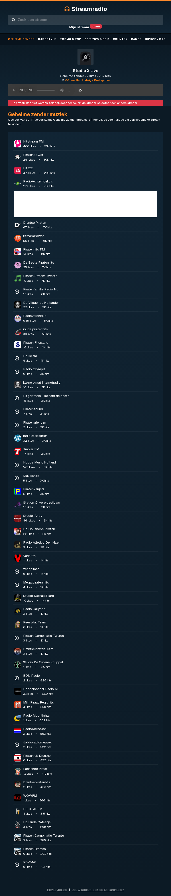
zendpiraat (90, 571)
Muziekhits (90, 478)
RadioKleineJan (90, 731)
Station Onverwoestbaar (90, 505)
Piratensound (90, 411)
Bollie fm (90, 358)
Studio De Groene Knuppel (90, 664)
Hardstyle (47, 39)
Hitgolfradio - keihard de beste (90, 398)
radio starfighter (90, 438)
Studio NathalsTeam (90, 598)
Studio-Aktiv (90, 518)
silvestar (90, 864)
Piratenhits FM (90, 252)
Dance (136, 39)
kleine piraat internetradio (90, 385)
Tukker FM (90, 451)
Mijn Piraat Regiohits (90, 705)
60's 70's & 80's (97, 39)
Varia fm (90, 558)
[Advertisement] (85, 204)
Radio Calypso (90, 611)
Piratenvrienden (90, 425)
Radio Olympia (90, 371)
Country (120, 39)
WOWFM (90, 798)
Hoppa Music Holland (90, 465)
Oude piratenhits (90, 331)
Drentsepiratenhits (90, 784)
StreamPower (90, 238)
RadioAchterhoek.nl (90, 183)
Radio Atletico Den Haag (90, 545)
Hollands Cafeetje (90, 824)
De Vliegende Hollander (90, 305)
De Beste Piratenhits (90, 265)
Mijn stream (85, 27)
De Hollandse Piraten (90, 531)
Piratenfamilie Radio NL (90, 291)
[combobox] (85, 20)
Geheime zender (21, 39)
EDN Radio (90, 678)
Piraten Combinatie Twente (90, 638)
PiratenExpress (90, 851)
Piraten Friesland (90, 345)
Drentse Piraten (90, 225)
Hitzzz (90, 170)
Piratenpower (90, 157)
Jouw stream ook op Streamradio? (98, 890)
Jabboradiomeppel (90, 744)
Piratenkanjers (90, 491)
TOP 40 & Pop (70, 39)
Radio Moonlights (90, 718)
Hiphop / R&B (155, 39)
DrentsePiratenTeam (90, 651)
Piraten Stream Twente (90, 278)
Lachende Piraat (90, 771)
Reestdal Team (90, 624)
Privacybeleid (57, 890)
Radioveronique (90, 318)
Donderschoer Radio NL (90, 691)
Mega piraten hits (90, 585)
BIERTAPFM (90, 811)
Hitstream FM (90, 144)
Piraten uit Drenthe (90, 758)
